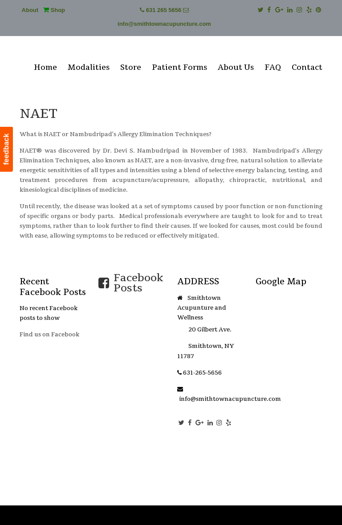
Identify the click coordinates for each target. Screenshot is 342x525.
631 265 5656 (164, 10)
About (30, 10)
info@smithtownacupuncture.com (164, 23)
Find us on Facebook (49, 335)
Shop (54, 10)
